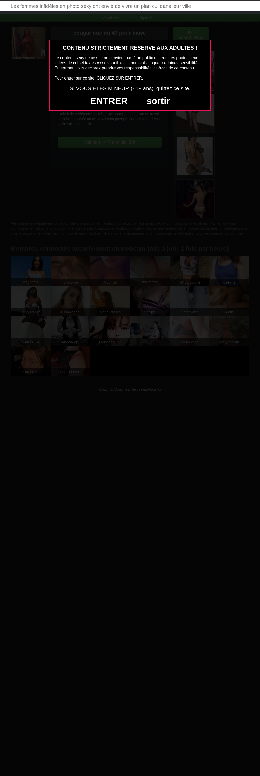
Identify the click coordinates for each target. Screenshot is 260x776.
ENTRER (109, 101)
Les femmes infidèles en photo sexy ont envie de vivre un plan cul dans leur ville (101, 6)
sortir (158, 101)
